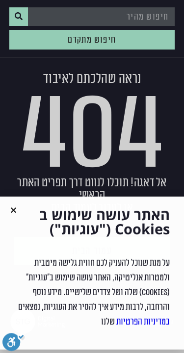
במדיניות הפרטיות (143, 326)
